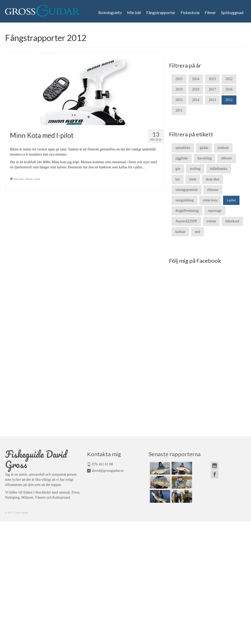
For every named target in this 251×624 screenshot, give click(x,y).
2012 (229, 100)
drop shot (212, 179)
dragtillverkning (186, 211)
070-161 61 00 (102, 464)
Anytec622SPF (186, 221)
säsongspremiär (186, 190)
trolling (195, 169)
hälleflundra (218, 169)
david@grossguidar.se (108, 471)
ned (197, 232)
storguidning (184, 200)
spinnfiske (182, 148)
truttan (211, 221)
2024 (195, 79)
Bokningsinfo (110, 12)
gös (177, 169)
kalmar (180, 232)
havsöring (204, 158)
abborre (226, 158)
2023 (212, 79)
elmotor (29, 179)
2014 (195, 100)
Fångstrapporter (160, 12)
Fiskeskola (190, 12)
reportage (215, 211)
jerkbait (223, 148)
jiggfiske (181, 158)
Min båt (134, 12)
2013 (212, 100)
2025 (179, 79)
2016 (229, 89)
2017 (212, 89)
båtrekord (232, 221)
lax (177, 179)
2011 (178, 110)
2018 (195, 89)
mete (192, 179)
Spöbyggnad (232, 12)
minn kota (18, 179)
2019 (179, 89)
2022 (229, 79)
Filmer (210, 12)
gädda (204, 148)
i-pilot (37, 179)
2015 (179, 100)
